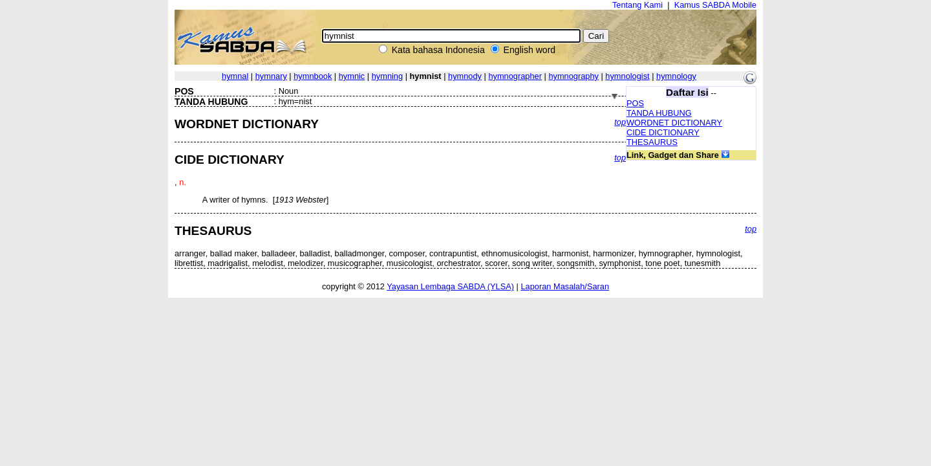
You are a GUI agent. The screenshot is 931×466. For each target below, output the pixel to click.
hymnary (271, 76)
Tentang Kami (637, 5)
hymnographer (515, 76)
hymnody (465, 76)
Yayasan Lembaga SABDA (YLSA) (450, 286)
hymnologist (627, 76)
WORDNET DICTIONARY (674, 123)
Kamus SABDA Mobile (715, 5)
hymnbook (313, 76)
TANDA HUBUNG (659, 113)
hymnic (352, 76)
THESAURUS (652, 142)
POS (635, 103)
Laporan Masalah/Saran (564, 286)
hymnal (235, 76)
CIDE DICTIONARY (663, 132)
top (620, 122)
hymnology (676, 76)
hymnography (573, 76)
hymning (387, 76)
